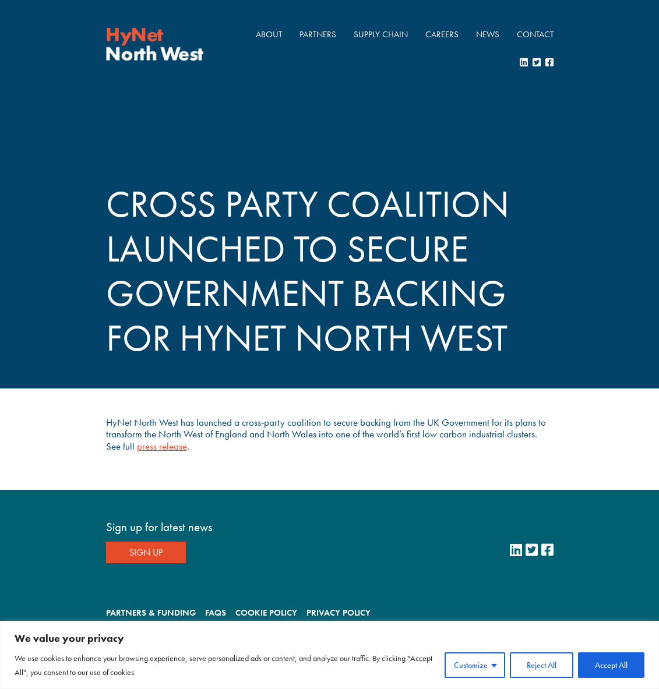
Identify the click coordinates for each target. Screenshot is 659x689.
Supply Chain (381, 34)
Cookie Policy (266, 612)
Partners (317, 34)
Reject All (541, 665)
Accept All (611, 665)
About (269, 34)
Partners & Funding (151, 612)
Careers (442, 34)
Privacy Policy (338, 612)
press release (162, 446)
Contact (535, 34)
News (487, 34)
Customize (471, 665)
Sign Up (146, 552)
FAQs (215, 612)
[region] (329, 655)
